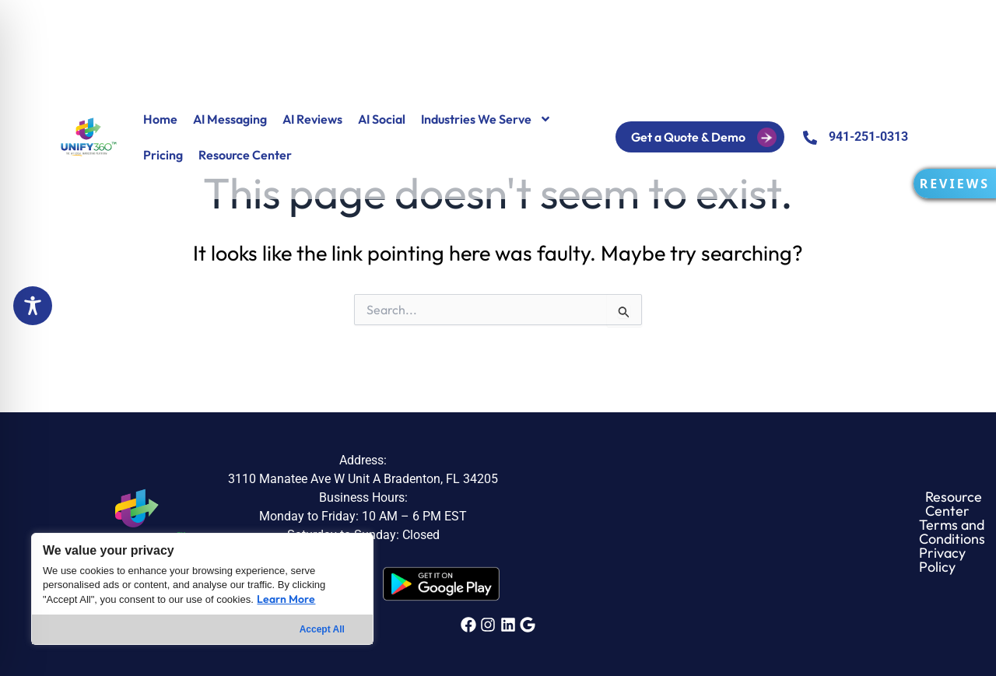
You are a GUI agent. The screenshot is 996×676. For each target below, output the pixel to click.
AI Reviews (312, 119)
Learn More (286, 599)
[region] (202, 589)
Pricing (163, 155)
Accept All (322, 629)
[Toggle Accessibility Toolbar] (33, 306)
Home (160, 119)
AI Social (381, 119)
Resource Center (245, 155)
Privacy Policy (863, 532)
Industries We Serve (486, 119)
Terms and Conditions (740, 532)
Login (610, 137)
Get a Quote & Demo (715, 137)
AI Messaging (230, 119)
